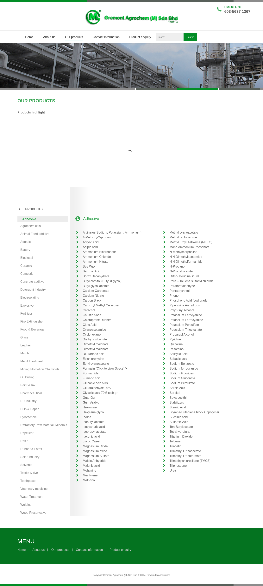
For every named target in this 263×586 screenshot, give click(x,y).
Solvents (26, 465)
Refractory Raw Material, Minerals (43, 425)
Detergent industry (33, 289)
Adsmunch (164, 575)
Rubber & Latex (31, 449)
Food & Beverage (32, 329)
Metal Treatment (31, 361)
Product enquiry (140, 37)
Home (29, 37)
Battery (25, 249)
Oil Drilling (27, 377)
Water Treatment (31, 496)
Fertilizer (26, 313)
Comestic (26, 273)
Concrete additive (32, 281)
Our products (74, 37)
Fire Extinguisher (32, 321)
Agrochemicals (30, 226)
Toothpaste (27, 480)
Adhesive (29, 219)
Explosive (27, 305)
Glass (24, 337)
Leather (25, 345)
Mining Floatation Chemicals (39, 369)
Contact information (106, 37)
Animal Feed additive (34, 233)
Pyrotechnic (28, 417)
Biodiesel (26, 257)
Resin (24, 441)
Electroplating (29, 297)
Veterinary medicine (34, 488)
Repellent (27, 433)
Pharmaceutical (31, 393)
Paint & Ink (27, 385)
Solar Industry (30, 457)
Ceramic (26, 265)
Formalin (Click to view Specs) (103, 368)
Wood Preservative (33, 512)
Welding (26, 504)
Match (24, 353)
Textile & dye (29, 472)
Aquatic (25, 241)
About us (49, 37)
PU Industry (28, 401)
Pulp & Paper (29, 409)
